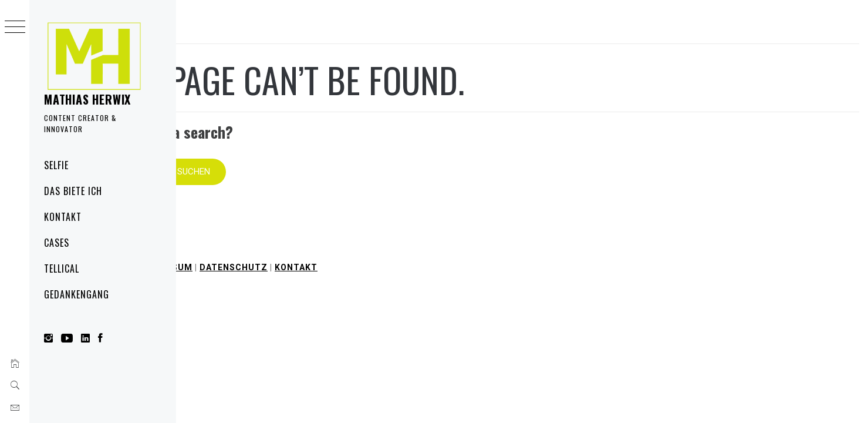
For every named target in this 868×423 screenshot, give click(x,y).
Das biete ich (73, 191)
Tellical (61, 268)
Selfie (56, 165)
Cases (56, 243)
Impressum (341, 249)
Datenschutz (410, 249)
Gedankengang (76, 294)
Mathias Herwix (87, 99)
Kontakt (63, 217)
